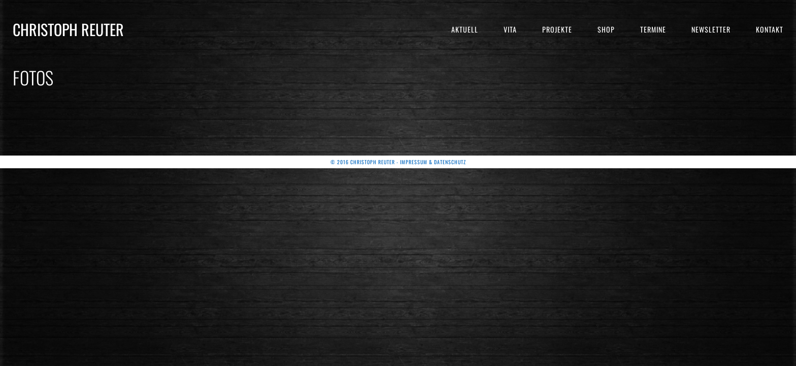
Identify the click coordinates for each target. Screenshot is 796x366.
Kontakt (769, 29)
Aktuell (464, 29)
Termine (653, 29)
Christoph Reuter (68, 29)
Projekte (557, 29)
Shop (606, 29)
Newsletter (711, 29)
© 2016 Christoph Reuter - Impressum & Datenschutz (398, 162)
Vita (510, 29)
